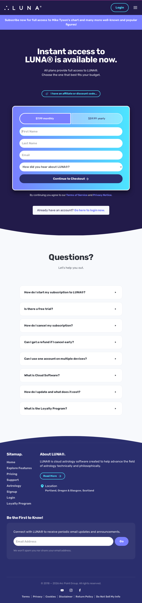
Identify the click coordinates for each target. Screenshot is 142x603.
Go (122, 541)
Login (120, 7)
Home (11, 462)
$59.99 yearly (95, 118)
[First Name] (71, 131)
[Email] (71, 155)
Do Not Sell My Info (108, 596)
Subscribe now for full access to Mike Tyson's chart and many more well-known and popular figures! (71, 22)
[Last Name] (71, 143)
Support (13, 480)
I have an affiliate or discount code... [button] (71, 94)
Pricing (12, 474)
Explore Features (19, 468)
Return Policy (84, 596)
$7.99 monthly (43, 118)
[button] (71, 292)
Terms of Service (76, 195)
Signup (12, 491)
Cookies (50, 596)
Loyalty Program (19, 503)
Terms (26, 596)
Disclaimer (65, 596)
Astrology (14, 486)
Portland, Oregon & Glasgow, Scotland (69, 490)
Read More (52, 476)
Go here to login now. (89, 210)
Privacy (37, 596)
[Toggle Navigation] (135, 7)
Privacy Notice (102, 195)
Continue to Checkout (71, 179)
